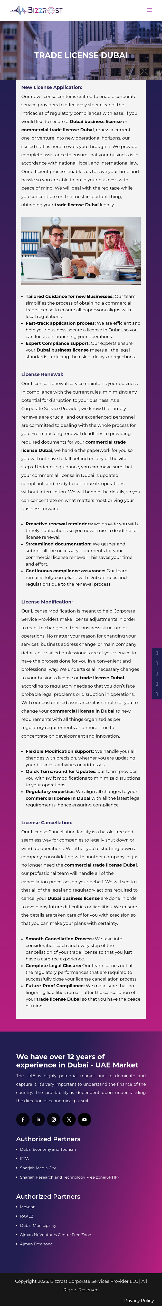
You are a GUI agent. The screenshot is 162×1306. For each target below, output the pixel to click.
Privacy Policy (139, 1300)
